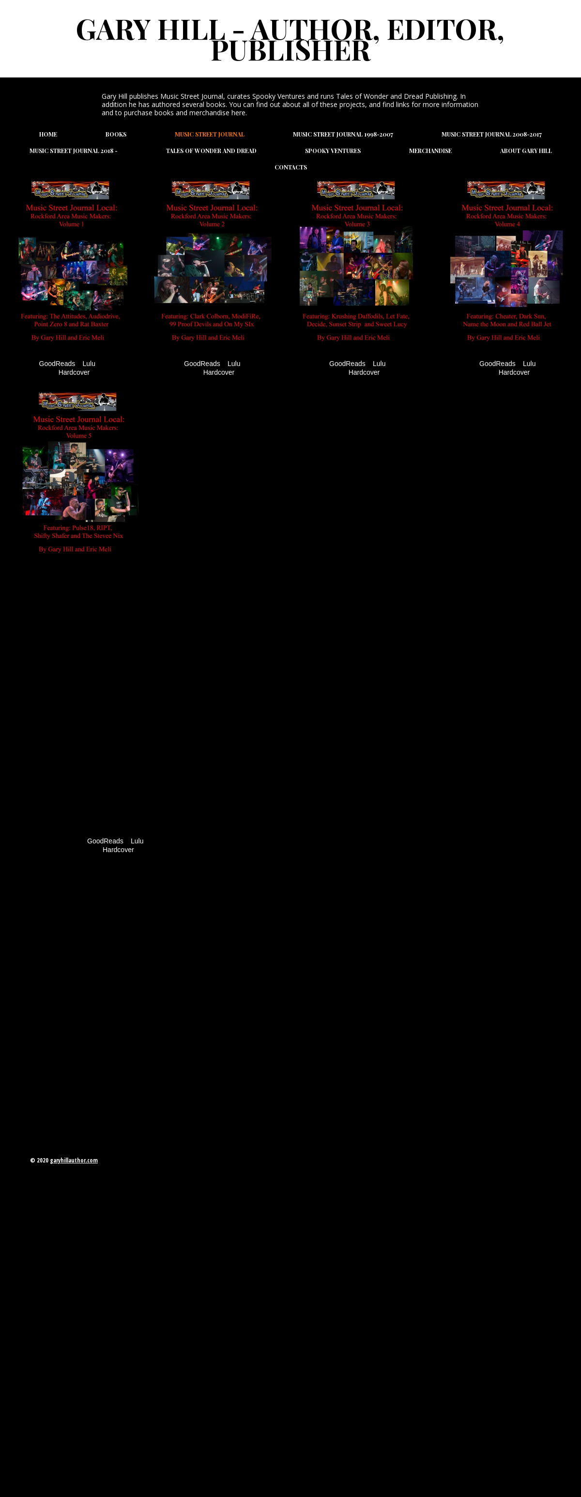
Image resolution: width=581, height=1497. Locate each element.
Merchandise (430, 150)
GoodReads (57, 363)
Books (116, 134)
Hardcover (74, 372)
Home (48, 134)
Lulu (89, 363)
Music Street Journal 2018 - (74, 150)
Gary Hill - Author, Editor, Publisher (290, 38)
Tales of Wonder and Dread (211, 150)
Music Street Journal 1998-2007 (343, 134)
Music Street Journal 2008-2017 (492, 134)
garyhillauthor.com (74, 1160)
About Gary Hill (526, 150)
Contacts (291, 167)
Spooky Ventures (333, 150)
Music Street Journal (210, 134)
